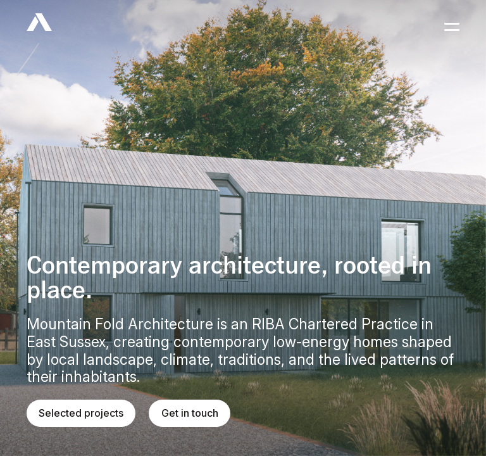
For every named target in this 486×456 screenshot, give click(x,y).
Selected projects (81, 413)
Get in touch (189, 413)
